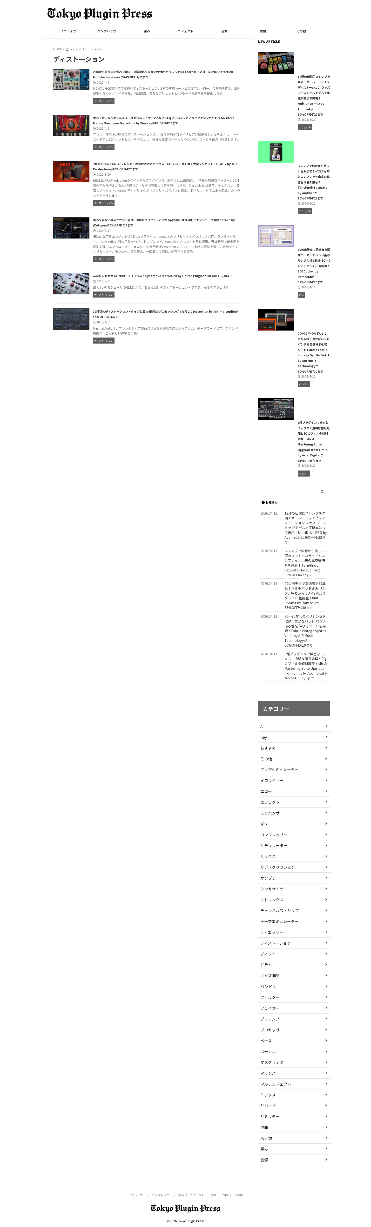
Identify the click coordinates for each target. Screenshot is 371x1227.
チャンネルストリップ (277, 921)
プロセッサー (270, 1040)
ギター (265, 834)
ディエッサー (270, 943)
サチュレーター (272, 856)
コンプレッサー (108, 31)
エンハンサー (270, 823)
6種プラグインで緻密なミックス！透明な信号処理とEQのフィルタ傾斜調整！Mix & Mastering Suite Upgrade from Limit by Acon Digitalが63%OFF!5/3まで (292, 463)
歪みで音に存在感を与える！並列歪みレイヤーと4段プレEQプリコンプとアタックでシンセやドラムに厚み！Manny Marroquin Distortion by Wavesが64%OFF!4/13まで (172, 131)
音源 (224, 31)
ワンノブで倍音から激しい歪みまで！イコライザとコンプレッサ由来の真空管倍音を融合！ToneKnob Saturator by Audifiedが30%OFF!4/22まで (293, 195)
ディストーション (273, 953)
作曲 (263, 31)
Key (263, 747)
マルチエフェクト (273, 1094)
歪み (147, 31)
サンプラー (268, 888)
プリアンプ (268, 1029)
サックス (267, 867)
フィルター (268, 1008)
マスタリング (270, 1073)
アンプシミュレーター (277, 780)
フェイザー (268, 1018)
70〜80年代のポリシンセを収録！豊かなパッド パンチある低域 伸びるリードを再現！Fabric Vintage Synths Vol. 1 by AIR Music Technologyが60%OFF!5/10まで (294, 374)
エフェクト (185, 31)
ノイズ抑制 (268, 986)
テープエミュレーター (277, 932)
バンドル (267, 997)
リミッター (268, 1127)
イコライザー (70, 31)
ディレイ (267, 964)
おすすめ (267, 758)
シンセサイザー (272, 899)
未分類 (265, 1149)
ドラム (265, 975)
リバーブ (267, 1116)
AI (261, 737)
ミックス (267, 1105)
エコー (265, 802)
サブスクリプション (275, 877)
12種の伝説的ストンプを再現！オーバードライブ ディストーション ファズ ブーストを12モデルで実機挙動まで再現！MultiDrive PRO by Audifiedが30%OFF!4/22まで (293, 106)
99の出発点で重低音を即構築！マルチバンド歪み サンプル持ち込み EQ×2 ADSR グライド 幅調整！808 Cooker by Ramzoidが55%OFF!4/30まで (294, 284)
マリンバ (267, 1083)
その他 (301, 31)
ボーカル (267, 1062)
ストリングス (270, 910)
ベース (265, 1051)
